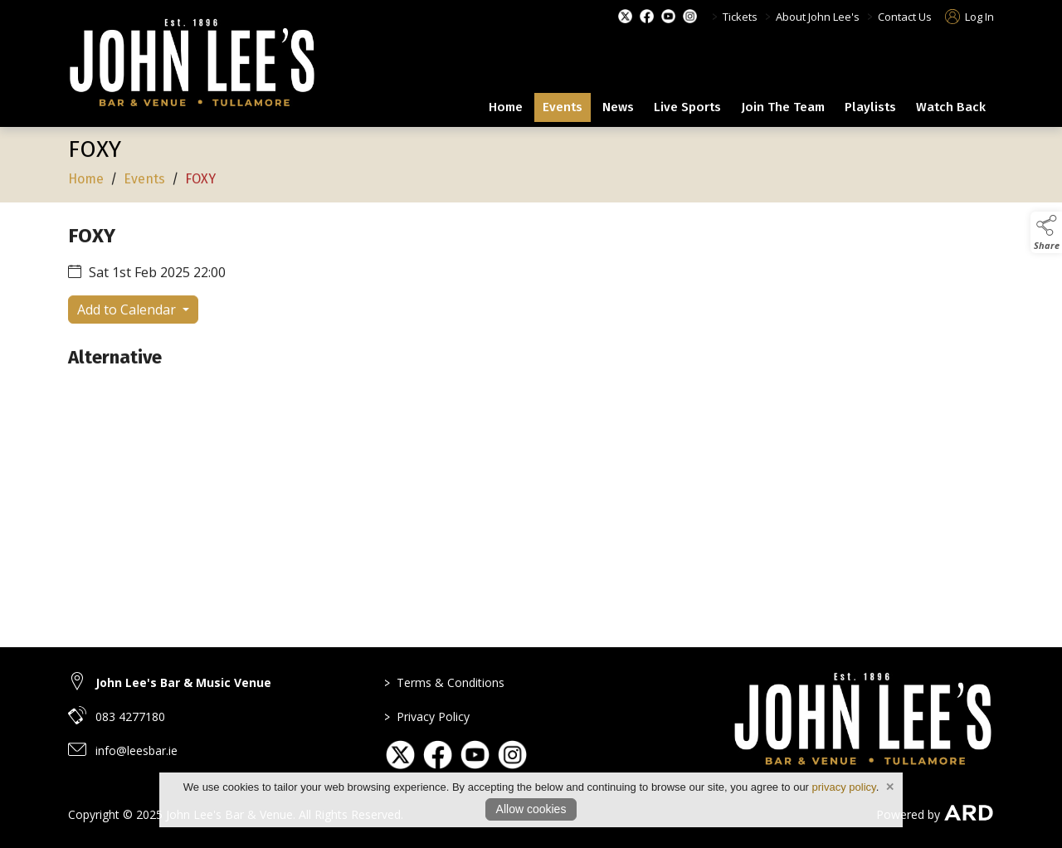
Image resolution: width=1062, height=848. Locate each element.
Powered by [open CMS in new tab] (908, 814)
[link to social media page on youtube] (475, 754)
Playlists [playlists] (870, 107)
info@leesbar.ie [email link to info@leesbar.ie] (136, 750)
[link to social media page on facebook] (437, 754)
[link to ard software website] (968, 814)
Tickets (740, 16)
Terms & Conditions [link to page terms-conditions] (444, 682)
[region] (531, 313)
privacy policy (844, 787)
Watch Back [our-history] (951, 107)
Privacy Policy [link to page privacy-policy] (427, 716)
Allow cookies (531, 809)
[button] (1046, 232)
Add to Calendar (128, 311)
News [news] (618, 107)
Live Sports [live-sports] (687, 107)
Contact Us (905, 16)
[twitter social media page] (625, 16)
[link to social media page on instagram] (512, 754)
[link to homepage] (192, 65)
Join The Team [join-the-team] (783, 107)
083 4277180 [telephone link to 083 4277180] (130, 716)
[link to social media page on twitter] (400, 754)
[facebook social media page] (647, 16)
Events (144, 180)
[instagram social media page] (690, 16)
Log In (969, 16)
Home (506, 107)
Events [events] (562, 107)
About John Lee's (818, 16)
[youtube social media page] (668, 16)
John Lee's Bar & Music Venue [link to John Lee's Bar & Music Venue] (183, 682)
